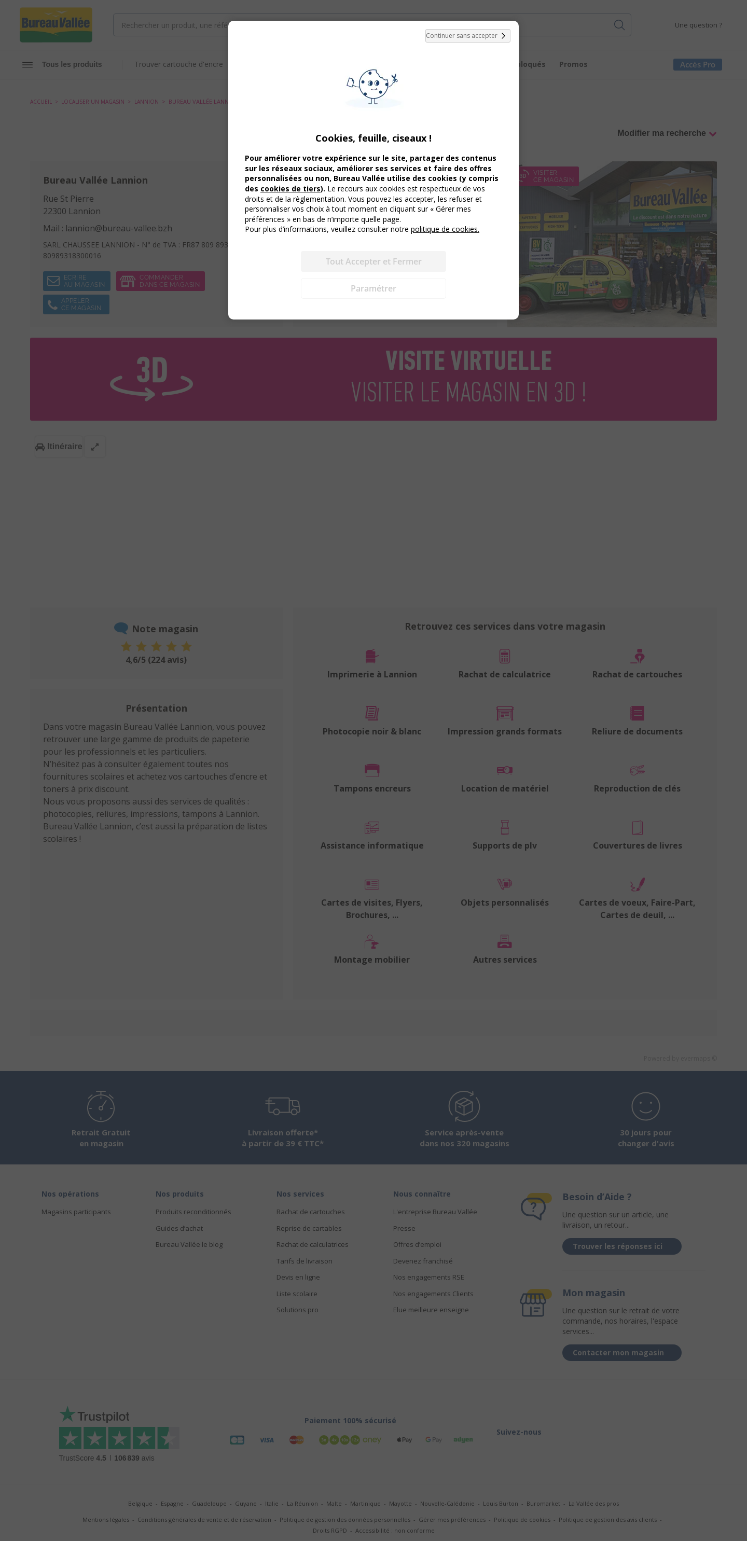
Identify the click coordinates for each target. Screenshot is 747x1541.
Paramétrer (373, 288)
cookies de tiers (290, 188)
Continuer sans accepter (468, 36)
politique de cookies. (445, 229)
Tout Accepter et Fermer (374, 261)
